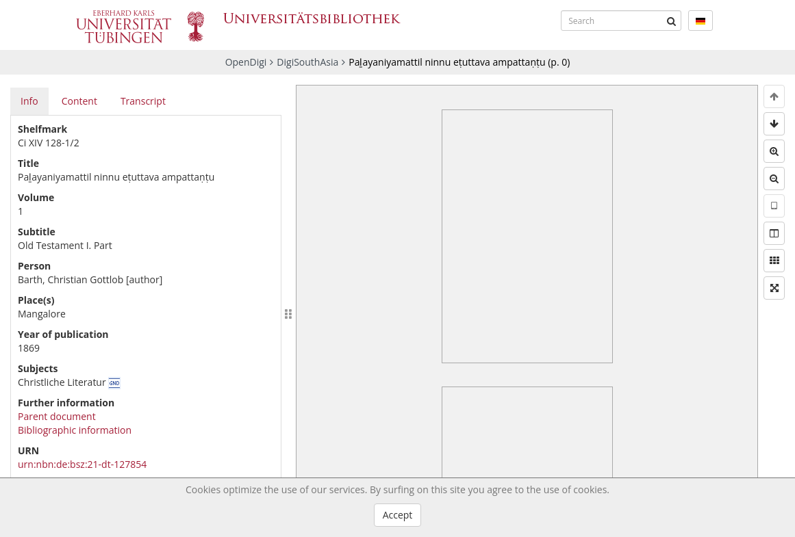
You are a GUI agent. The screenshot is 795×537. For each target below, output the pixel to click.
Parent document (57, 416)
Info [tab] (29, 100)
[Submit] (671, 20)
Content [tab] (79, 100)
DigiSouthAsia (307, 61)
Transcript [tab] (143, 100)
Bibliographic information (74, 429)
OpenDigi (246, 61)
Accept (398, 514)
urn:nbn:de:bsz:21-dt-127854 (82, 464)
